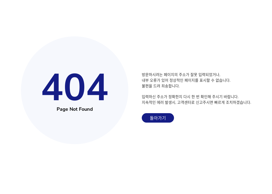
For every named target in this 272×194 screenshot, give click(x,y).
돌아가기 (158, 118)
